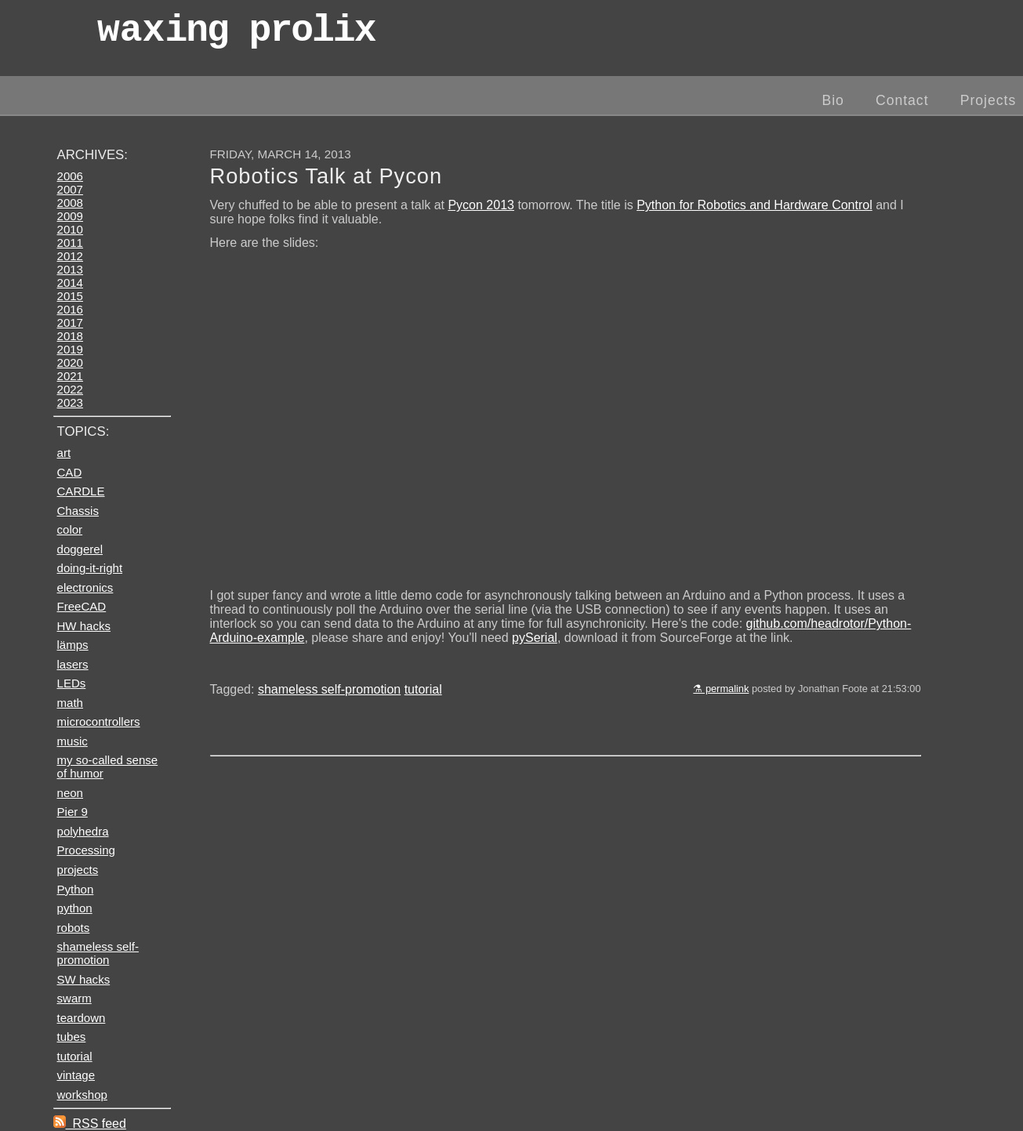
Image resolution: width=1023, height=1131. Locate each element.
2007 (70, 189)
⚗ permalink (721, 688)
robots (73, 927)
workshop (82, 1094)
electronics (85, 587)
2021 (70, 375)
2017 (70, 322)
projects (78, 869)
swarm (74, 998)
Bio (832, 100)
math (70, 702)
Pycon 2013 (481, 205)
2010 (70, 229)
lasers (73, 664)
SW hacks (84, 979)
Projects (988, 100)
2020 (70, 362)
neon (70, 792)
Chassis (78, 510)
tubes (71, 1036)
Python (75, 889)
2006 (70, 176)
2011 (70, 242)
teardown (81, 1017)
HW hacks (84, 626)
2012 (70, 256)
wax (236, 34)
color (70, 529)
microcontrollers (98, 721)
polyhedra (83, 831)
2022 (70, 389)
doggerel (80, 549)
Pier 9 (72, 811)
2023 (70, 402)
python (75, 908)
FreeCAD (82, 606)
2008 (70, 202)
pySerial (534, 637)
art (64, 452)
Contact (902, 100)
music (72, 741)
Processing (86, 850)
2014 (70, 282)
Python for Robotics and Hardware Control (754, 205)
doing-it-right (90, 568)
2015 (70, 296)
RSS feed (89, 1123)
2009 (70, 216)
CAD (69, 472)
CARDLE (81, 491)
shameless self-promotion (329, 689)
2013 (70, 269)
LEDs (71, 683)
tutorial (423, 689)
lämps (73, 644)
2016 (70, 309)
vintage (76, 1075)
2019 (70, 349)
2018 (70, 336)
